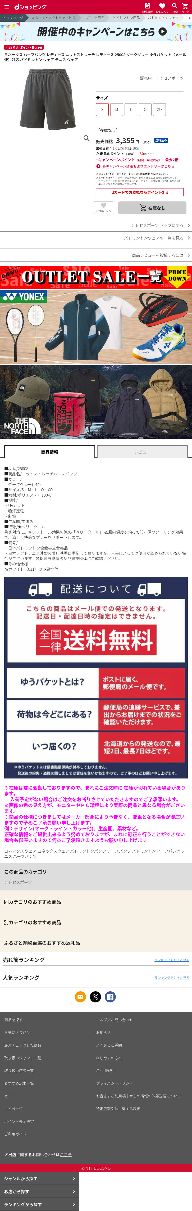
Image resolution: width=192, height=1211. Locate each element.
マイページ (13, 1108)
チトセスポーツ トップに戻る (157, 225)
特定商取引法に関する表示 (118, 1108)
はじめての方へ (109, 1057)
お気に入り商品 (17, 1032)
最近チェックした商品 (22, 1045)
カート (9, 1096)
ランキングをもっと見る (171, 959)
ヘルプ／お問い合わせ (114, 1019)
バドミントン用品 (126, 17)
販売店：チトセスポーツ (162, 78)
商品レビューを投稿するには (158, 255)
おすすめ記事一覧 (19, 1083)
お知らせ (103, 1032)
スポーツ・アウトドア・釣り (53, 17)
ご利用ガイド (15, 1134)
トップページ (13, 17)
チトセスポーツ (18, 882)
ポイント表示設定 (19, 1121)
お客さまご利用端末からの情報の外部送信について (138, 1096)
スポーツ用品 (94, 17)
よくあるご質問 (109, 1045)
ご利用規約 (105, 1070)
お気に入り (104, 210)
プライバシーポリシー (114, 1083)
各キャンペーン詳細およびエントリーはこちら (139, 166)
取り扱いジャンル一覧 (22, 1057)
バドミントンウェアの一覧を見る (154, 238)
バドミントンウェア (163, 17)
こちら (66, 1154)
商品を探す (13, 1019)
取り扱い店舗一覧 (19, 1070)
